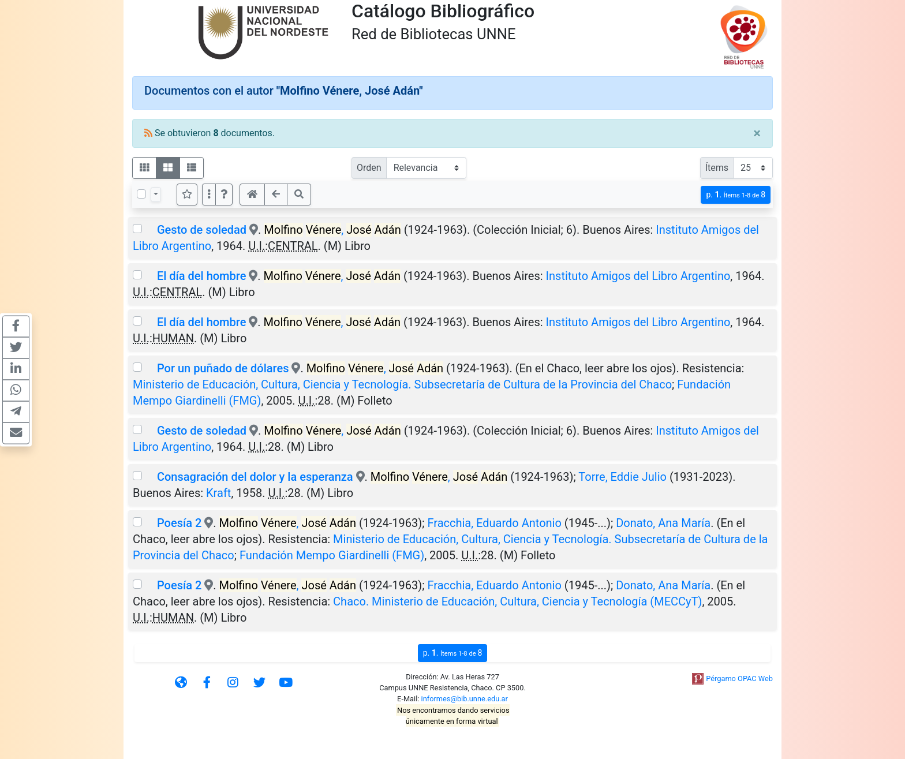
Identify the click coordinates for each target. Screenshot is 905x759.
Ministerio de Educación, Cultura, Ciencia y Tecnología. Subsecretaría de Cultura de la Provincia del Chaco (402, 384)
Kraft (218, 493)
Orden (369, 167)
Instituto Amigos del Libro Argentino (638, 276)
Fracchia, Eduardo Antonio (494, 523)
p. (735, 195)
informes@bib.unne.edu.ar (464, 698)
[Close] (757, 133)
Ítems (716, 167)
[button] (224, 194)
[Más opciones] (209, 194)
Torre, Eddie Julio (622, 477)
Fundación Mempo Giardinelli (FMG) (332, 555)
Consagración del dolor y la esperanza (255, 477)
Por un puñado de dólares (223, 368)
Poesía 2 (179, 523)
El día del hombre (203, 276)
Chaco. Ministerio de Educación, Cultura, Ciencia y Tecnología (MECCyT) (517, 601)
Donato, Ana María (663, 523)
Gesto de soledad (203, 230)
